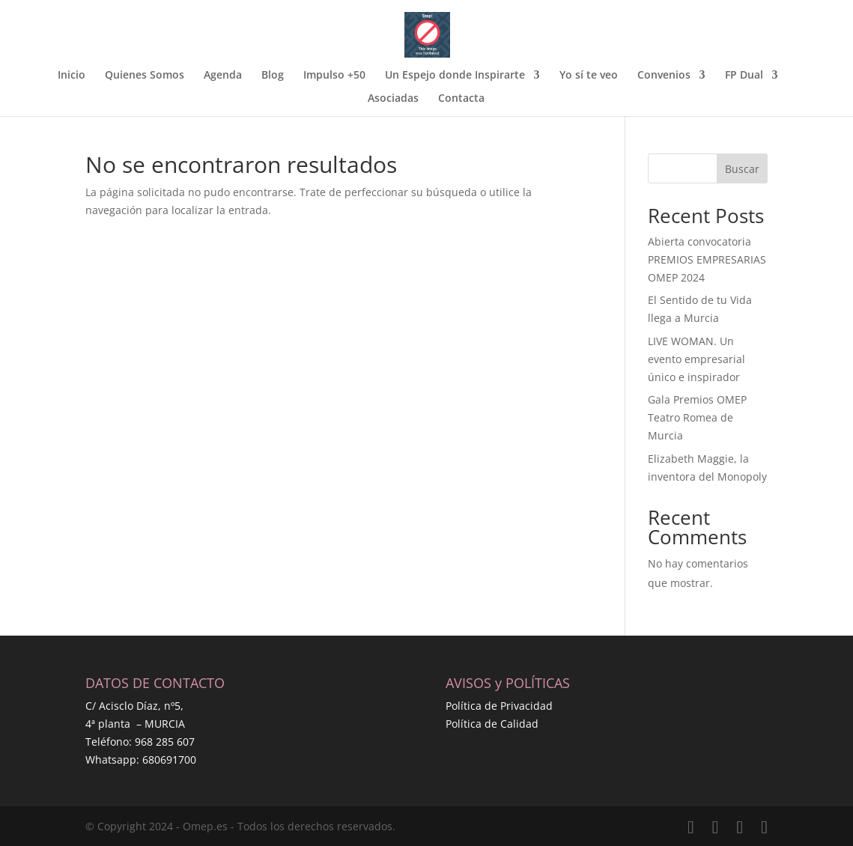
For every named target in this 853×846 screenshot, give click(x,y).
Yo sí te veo (588, 76)
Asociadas (393, 99)
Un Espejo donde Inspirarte (455, 76)
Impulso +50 (334, 76)
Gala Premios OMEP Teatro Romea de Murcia (697, 417)
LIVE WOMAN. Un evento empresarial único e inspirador (696, 359)
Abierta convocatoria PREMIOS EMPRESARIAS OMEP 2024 (707, 259)
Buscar (742, 169)
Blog (272, 76)
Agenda (223, 76)
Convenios (663, 76)
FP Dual (744, 76)
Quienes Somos (144, 76)
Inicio (71, 76)
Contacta (461, 99)
